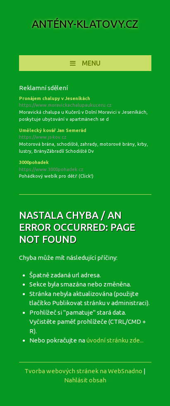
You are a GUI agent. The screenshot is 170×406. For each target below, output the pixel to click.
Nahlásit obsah (85, 380)
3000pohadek (85, 166)
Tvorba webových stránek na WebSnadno (83, 370)
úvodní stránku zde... (115, 340)
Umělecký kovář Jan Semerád (85, 134)
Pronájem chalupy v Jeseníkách (85, 102)
